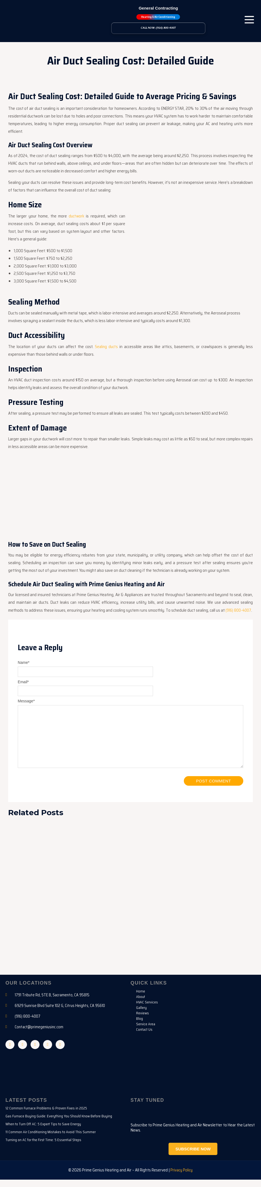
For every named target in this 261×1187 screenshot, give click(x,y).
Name (23, 669)
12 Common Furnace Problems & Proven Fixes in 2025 (46, 1116)
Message (26, 708)
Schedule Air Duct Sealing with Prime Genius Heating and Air (90, 583)
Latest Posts (26, 1108)
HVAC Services (147, 1009)
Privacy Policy (181, 1177)
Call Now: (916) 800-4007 (158, 28)
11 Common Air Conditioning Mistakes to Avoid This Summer (50, 1139)
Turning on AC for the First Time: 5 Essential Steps (43, 1147)
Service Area (145, 1031)
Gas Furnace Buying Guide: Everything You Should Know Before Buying (58, 1124)
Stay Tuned (148, 1108)
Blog (139, 1025)
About (140, 1003)
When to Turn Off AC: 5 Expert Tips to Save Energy (43, 1132)
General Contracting (158, 8)
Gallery (141, 1014)
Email (23, 688)
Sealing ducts (106, 346)
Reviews (142, 1020)
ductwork (76, 216)
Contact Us (144, 1036)
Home (140, 998)
